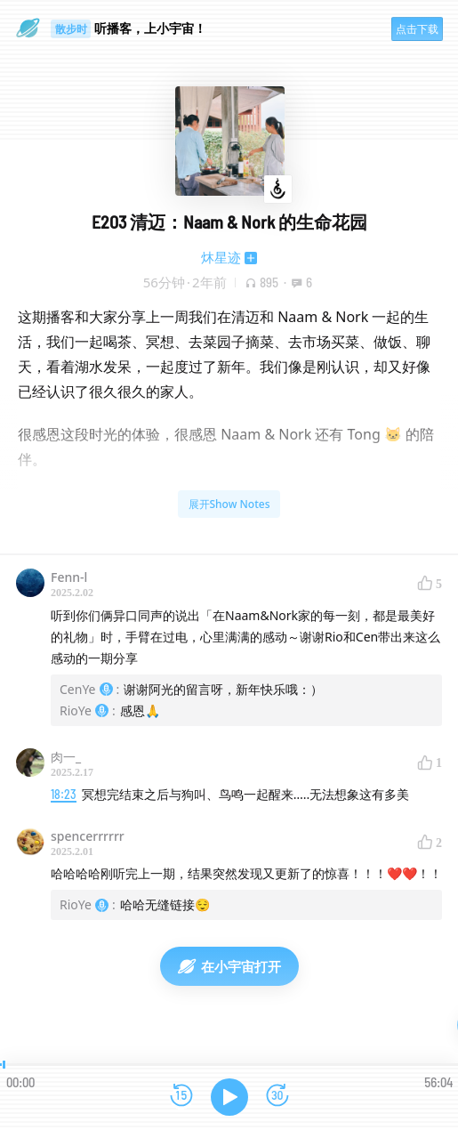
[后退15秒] (181, 1097)
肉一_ (66, 756)
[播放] (229, 1097)
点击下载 (417, 28)
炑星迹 (221, 257)
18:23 (63, 794)
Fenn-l (69, 577)
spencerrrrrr (88, 835)
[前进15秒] (277, 1097)
